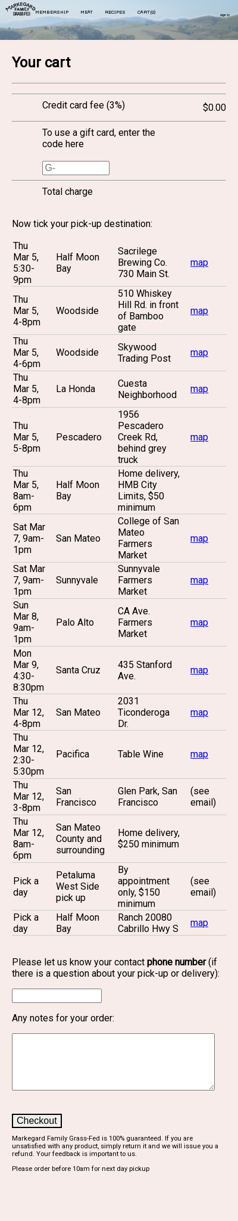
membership (51, 12)
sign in (225, 15)
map (199, 262)
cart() (146, 12)
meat (86, 12)
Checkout (37, 1131)
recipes (115, 12)
